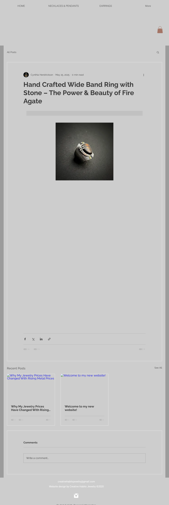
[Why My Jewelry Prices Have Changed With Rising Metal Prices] (31, 387)
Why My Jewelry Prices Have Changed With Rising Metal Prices (30, 408)
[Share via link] (49, 339)
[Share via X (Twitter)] (33, 339)
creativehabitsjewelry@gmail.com (76, 481)
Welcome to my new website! (79, 408)
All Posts (11, 52)
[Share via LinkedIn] (41, 339)
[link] (160, 29)
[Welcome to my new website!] (84, 387)
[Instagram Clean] (76, 495)
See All (158, 367)
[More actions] (144, 75)
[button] (157, 52)
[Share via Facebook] (25, 339)
